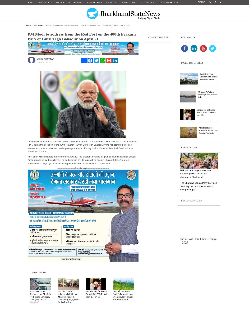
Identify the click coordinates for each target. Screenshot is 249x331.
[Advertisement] (158, 95)
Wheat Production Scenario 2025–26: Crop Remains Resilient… (208, 130)
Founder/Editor (44, 3)
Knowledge (112, 3)
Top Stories (38, 25)
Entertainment (75, 3)
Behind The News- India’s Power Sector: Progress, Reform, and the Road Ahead (123, 295)
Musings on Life (129, 3)
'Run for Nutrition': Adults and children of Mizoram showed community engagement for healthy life (69, 296)
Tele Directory (148, 3)
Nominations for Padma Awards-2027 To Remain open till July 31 (97, 294)
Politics (60, 3)
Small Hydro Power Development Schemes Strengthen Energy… (209, 76)
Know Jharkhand (169, 3)
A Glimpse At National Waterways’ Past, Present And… (207, 94)
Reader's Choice (95, 3)
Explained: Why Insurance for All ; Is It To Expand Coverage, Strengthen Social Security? (40, 296)
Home (30, 3)
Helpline (201, 2)
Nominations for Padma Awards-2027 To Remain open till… (206, 112)
